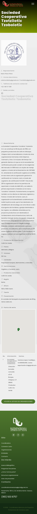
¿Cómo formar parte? (8, 472)
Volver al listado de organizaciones (18, 401)
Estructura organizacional (9, 475)
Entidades (4, 453)
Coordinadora (6, 443)
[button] (18, 329)
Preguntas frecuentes (8, 468)
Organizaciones (6, 450)
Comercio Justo (6, 446)
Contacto (4, 456)
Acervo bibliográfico (7, 465)
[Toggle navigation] (32, 3)
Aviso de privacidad (7, 479)
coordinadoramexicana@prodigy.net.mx (14, 487)
